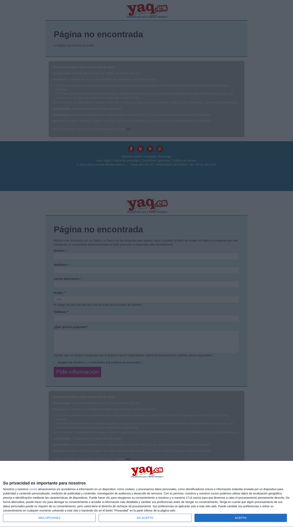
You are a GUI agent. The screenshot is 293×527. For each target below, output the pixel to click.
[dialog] (146, 494)
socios (33, 489)
